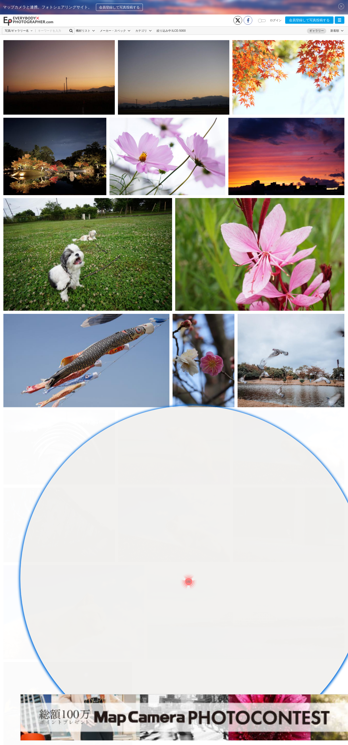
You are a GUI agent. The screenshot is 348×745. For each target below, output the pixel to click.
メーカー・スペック (115, 31)
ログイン (276, 20)
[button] (339, 20)
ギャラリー (316, 30)
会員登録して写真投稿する (119, 7)
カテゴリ (143, 31)
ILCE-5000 (179, 30)
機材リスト (85, 31)
